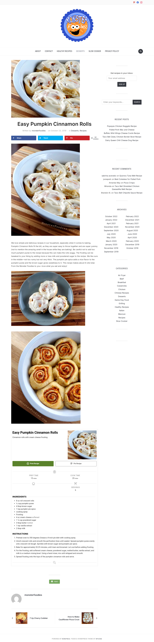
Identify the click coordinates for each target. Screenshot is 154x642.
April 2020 (132, 237)
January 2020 (111, 244)
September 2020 (111, 230)
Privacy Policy (112, 51)
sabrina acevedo (109, 176)
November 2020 (132, 227)
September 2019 (111, 252)
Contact (49, 51)
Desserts (80, 51)
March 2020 (111, 241)
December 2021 (132, 220)
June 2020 (132, 234)
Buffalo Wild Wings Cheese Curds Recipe (122, 133)
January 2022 (111, 220)
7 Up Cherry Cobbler (39, 616)
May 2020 (111, 237)
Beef (122, 279)
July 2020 (111, 234)
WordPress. (66, 637)
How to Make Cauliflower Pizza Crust (69, 616)
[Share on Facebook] (23, 138)
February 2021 (132, 223)
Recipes (83, 131)
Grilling (122, 303)
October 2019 (132, 248)
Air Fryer (122, 275)
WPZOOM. (99, 637)
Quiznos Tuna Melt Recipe (130, 176)
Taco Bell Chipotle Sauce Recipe (128, 193)
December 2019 (132, 244)
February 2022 (132, 216)
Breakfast (122, 282)
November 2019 (111, 248)
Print (56, 581)
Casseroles (122, 286)
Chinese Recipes (122, 293)
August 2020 (132, 230)
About (38, 51)
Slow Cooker (95, 51)
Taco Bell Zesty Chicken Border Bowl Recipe (121, 137)
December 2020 (111, 227)
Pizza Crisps (129, 183)
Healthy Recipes (64, 51)
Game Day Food (122, 300)
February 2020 (132, 241)
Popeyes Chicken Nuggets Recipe (122, 126)
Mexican (121, 314)
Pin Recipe (75, 464)
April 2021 (111, 223)
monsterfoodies (39, 131)
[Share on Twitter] (50, 138)
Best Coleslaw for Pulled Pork (127, 179)
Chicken (121, 289)
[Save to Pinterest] (77, 138)
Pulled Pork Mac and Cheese (121, 130)
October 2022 (111, 216)
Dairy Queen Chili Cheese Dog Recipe (121, 140)
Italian (121, 310)
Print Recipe (33, 464)
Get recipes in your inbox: (122, 73)
